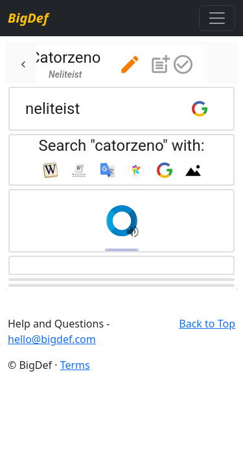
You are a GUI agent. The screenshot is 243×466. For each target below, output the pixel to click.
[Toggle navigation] (217, 18)
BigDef (28, 18)
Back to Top (207, 323)
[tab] (107, 64)
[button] (130, 64)
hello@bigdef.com (52, 339)
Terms (75, 365)
